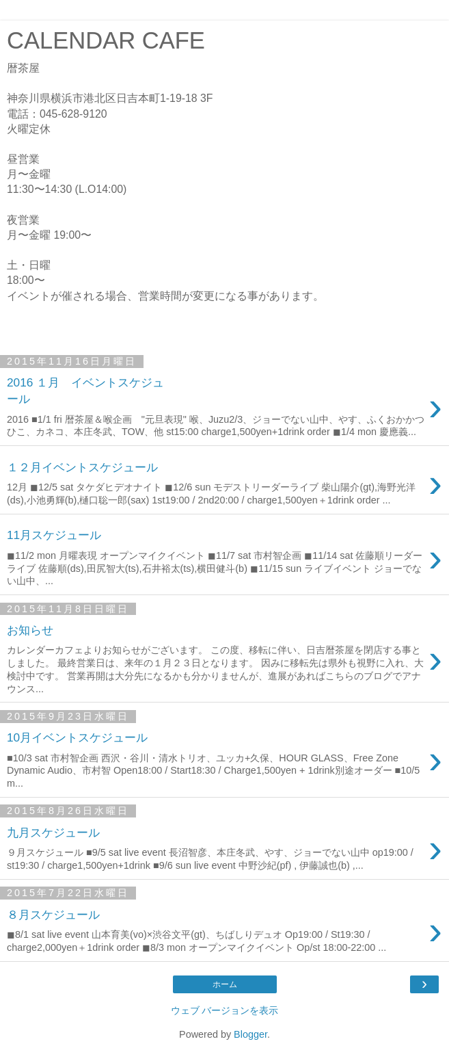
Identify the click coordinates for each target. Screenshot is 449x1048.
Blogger (250, 1034)
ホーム (225, 984)
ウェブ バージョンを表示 (225, 1010)
